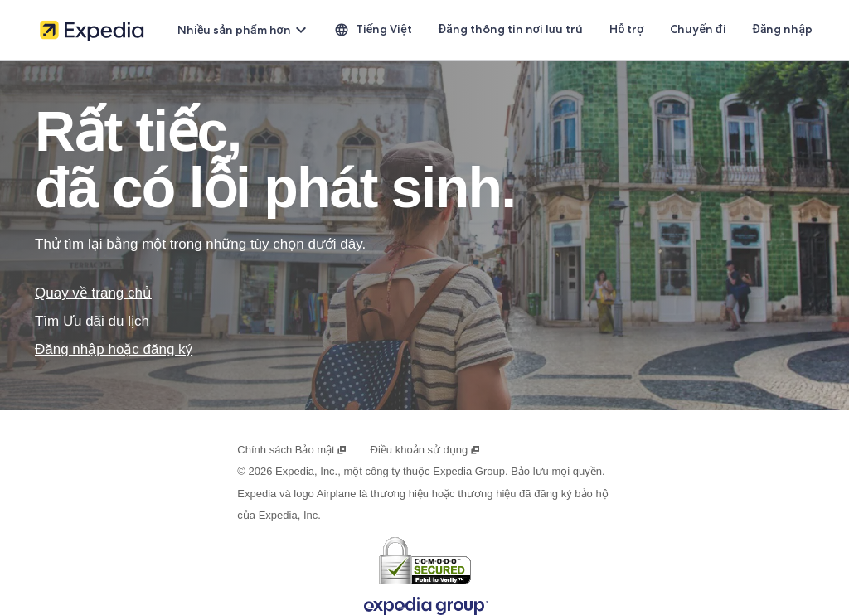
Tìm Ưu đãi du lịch (92, 321)
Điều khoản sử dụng (426, 449)
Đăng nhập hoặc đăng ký (113, 349)
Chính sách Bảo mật (292, 449)
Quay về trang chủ (93, 293)
